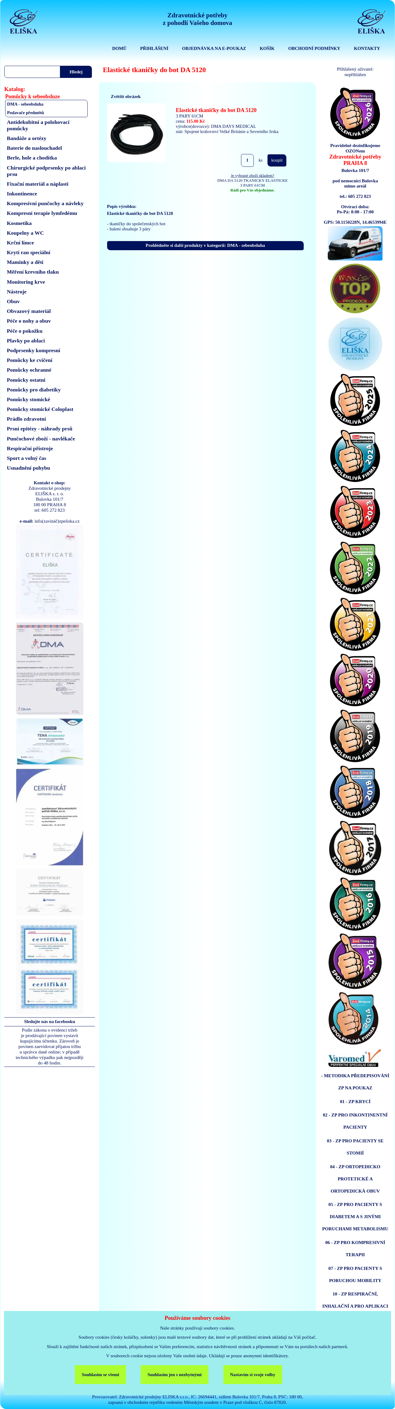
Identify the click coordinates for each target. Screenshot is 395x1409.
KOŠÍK (267, 48)
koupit (276, 160)
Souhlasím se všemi (100, 1374)
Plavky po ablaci (26, 341)
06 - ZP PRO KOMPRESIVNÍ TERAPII (355, 1248)
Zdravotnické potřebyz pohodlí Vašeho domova (197, 19)
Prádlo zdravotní (26, 419)
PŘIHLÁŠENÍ (154, 48)
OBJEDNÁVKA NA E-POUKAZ (214, 48)
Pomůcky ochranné (29, 370)
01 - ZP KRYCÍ (355, 1101)
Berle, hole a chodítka (32, 158)
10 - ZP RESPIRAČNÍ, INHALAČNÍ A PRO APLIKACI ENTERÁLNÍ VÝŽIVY (355, 1306)
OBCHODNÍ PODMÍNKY (314, 48)
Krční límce (20, 243)
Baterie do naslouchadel (34, 148)
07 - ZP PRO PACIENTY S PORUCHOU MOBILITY (355, 1274)
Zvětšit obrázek (126, 96)
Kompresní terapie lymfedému (42, 213)
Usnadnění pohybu (28, 468)
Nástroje (17, 292)
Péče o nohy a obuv (29, 321)
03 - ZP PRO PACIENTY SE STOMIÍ (355, 1146)
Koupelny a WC (25, 233)
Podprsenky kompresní (33, 350)
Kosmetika (19, 223)
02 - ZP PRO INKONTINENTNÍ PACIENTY (355, 1121)
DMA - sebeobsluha (25, 104)
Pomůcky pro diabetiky (34, 390)
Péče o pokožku (25, 331)
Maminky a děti (25, 262)
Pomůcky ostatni (26, 380)
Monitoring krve (26, 282)
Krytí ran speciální (29, 252)
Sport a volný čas (26, 458)
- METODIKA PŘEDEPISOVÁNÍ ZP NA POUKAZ (355, 1081)
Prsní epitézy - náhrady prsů (39, 429)
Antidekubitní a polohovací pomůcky (38, 125)
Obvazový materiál (29, 311)
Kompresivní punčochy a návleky (45, 203)
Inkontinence (22, 194)
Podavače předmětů (25, 112)
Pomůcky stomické (28, 399)
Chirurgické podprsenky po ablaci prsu (46, 171)
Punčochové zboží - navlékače (41, 439)
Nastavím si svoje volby (252, 1374)
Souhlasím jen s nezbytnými (175, 1374)
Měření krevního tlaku (33, 272)
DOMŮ (119, 48)
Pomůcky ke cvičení (29, 360)
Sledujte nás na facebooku (49, 1021)
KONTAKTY (367, 48)
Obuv (13, 301)
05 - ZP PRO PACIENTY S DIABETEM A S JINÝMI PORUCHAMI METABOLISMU (355, 1216)
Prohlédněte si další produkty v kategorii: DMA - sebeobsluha (205, 245)
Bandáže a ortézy (27, 138)
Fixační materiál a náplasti (37, 184)
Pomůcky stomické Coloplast (40, 409)
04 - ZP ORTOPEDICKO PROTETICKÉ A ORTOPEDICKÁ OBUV (355, 1178)
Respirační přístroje (30, 448)
